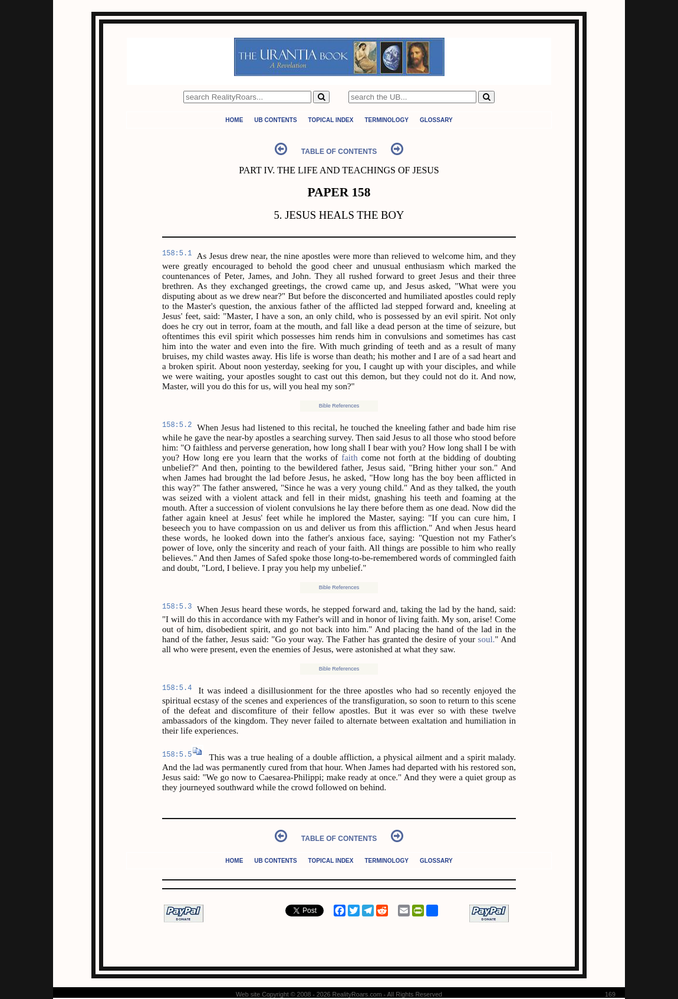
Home (234, 120)
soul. (486, 639)
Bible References (339, 406)
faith (349, 457)
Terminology (386, 120)
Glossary (436, 120)
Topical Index (331, 120)
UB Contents (275, 120)
